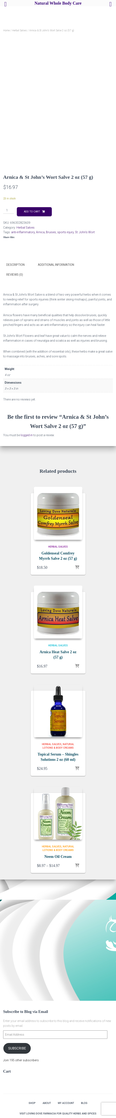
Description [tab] (15, 264)
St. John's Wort (85, 232)
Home (6, 30)
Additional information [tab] (56, 264)
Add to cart (32, 211)
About (47, 1103)
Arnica (40, 232)
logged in (27, 435)
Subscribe (17, 1048)
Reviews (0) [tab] (14, 274)
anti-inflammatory (23, 232)
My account (66, 1103)
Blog (84, 1103)
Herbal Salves (19, 30)
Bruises (51, 232)
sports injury (65, 232)
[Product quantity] (8, 210)
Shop (32, 1103)
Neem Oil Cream (58, 856)
